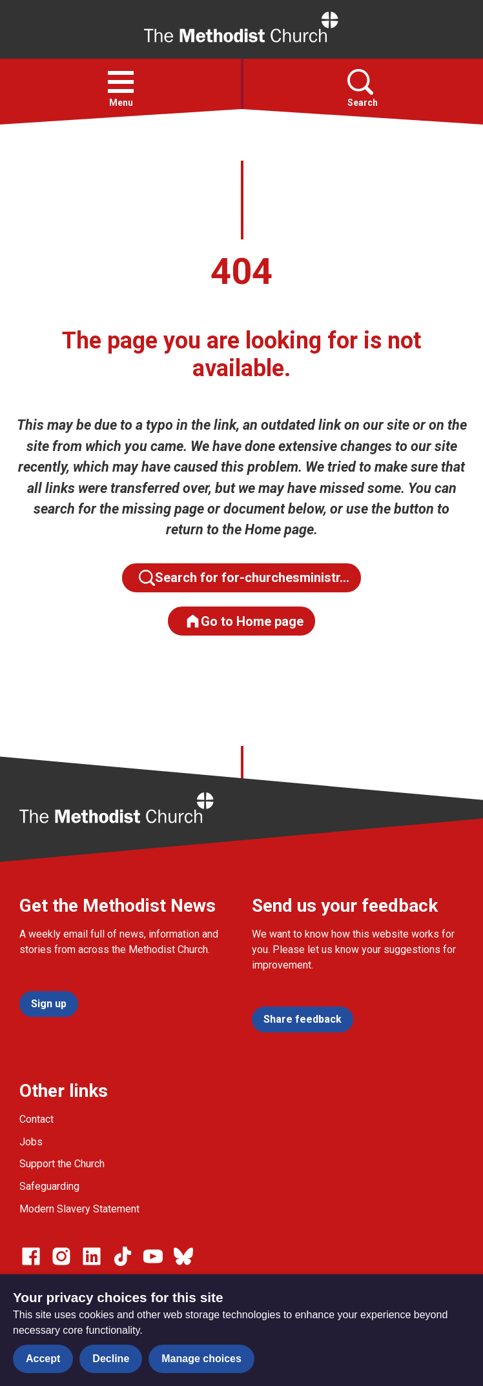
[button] (121, 82)
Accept (43, 1358)
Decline (110, 1358)
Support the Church (62, 1164)
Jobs (31, 1142)
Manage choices (201, 1358)
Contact (36, 1119)
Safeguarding (49, 1186)
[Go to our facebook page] (31, 1256)
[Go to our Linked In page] (91, 1256)
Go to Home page (244, 621)
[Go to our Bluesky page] (183, 1256)
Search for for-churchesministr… (244, 578)
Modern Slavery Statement (79, 1209)
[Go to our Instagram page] (61, 1256)
